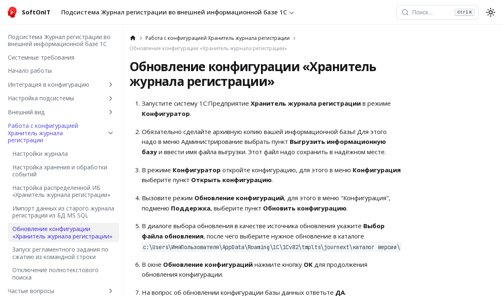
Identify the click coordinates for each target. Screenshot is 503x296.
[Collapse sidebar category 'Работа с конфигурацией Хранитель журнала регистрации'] (110, 133)
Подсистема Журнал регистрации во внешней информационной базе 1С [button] (174, 12)
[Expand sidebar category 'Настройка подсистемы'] (110, 98)
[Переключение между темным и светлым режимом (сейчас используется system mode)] (491, 12)
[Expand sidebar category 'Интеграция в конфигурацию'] (110, 84)
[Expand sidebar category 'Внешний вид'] (110, 112)
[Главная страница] (132, 38)
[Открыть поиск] (437, 12)
